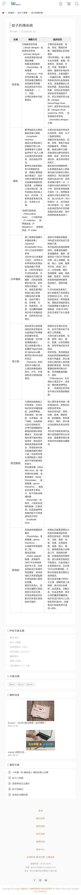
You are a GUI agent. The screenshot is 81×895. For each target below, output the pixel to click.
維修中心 (40, 849)
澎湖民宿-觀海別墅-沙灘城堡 (40, 857)
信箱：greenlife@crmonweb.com (40, 867)
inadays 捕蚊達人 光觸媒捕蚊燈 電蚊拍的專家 (33, 888)
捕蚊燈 (12, 684)
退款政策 (40, 826)
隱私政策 (40, 833)
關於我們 (40, 818)
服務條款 (40, 841)
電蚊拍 (20, 684)
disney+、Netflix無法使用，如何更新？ (27, 722)
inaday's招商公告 (16, 752)
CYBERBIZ (42, 891)
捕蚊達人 (30, 684)
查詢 (40, 810)
